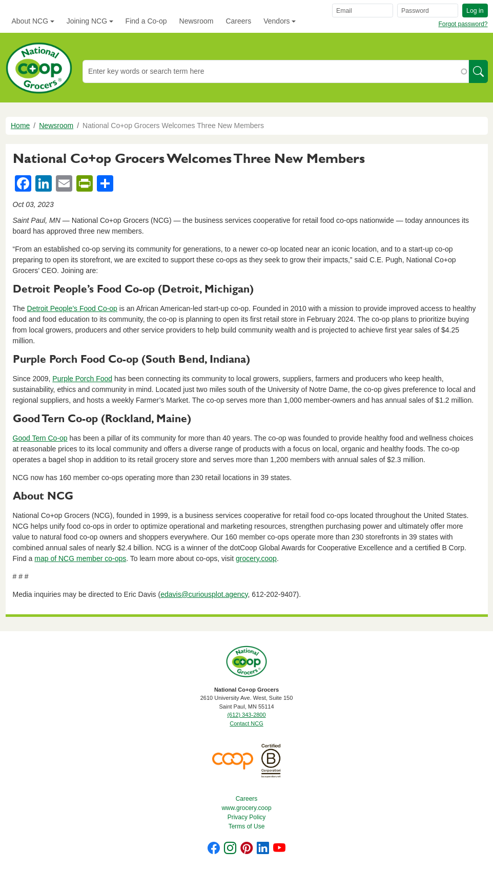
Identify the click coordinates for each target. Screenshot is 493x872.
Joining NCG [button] (87, 21)
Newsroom (196, 21)
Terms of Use (247, 826)
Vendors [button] (276, 21)
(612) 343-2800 (246, 715)
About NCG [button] (30, 21)
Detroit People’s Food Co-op (72, 308)
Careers (238, 21)
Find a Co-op (146, 21)
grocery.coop (256, 558)
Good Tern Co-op (40, 438)
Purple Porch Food (82, 379)
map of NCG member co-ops (80, 558)
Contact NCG (246, 723)
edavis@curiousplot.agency (204, 594)
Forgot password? (462, 24)
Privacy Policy (247, 817)
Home (20, 125)
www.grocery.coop (246, 808)
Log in (474, 10)
